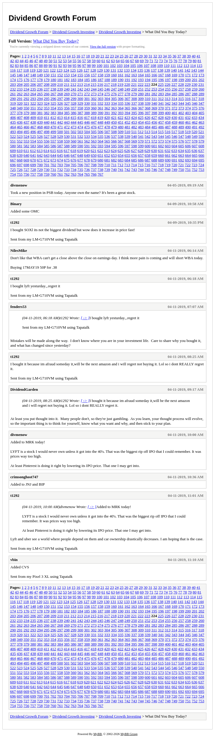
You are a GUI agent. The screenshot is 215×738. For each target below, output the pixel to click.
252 (148, 89)
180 (53, 79)
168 (168, 75)
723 (195, 165)
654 (121, 155)
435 (13, 122)
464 (13, 127)
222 (141, 84)
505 (94, 131)
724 (201, 165)
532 (80, 136)
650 (94, 155)
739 (107, 169)
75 (170, 61)
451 (121, 122)
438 (33, 122)
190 (121, 79)
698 (27, 165)
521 (201, 131)
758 (40, 174)
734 (74, 169)
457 (161, 122)
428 (161, 117)
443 (67, 122)
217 (107, 84)
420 (107, 117)
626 (127, 150)
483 (141, 127)
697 (20, 165)
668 (20, 160)
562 (87, 141)
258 (188, 89)
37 (179, 56)
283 (161, 94)
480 (121, 127)
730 (47, 169)
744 (141, 169)
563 (94, 141)
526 (40, 136)
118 (26, 70)
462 (195, 122)
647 (74, 155)
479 (114, 127)
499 (53, 131)
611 (26, 150)
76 (175, 61)
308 (134, 98)
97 (84, 65)
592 (94, 146)
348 (13, 108)
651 (101, 155)
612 (33, 150)
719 (168, 165)
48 (41, 61)
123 (59, 70)
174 (13, 79)
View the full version (103, 46)
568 (127, 141)
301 (87, 98)
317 (195, 98)
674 (60, 160)
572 (154, 141)
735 (80, 169)
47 (36, 61)
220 (127, 84)
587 (60, 146)
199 (181, 79)
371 (168, 108)
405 (201, 113)
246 (107, 89)
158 (101, 75)
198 (174, 79)
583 (33, 146)
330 (87, 103)
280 (141, 94)
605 (181, 146)
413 (60, 117)
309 (141, 98)
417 (87, 117)
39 (189, 56)
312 (161, 98)
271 (80, 94)
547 (181, 136)
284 (168, 94)
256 (174, 89)
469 (47, 127)
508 (114, 131)
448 (101, 122)
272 (87, 94)
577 (188, 141)
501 (67, 131)
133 (127, 70)
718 (161, 165)
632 (168, 150)
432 (188, 117)
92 (60, 65)
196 (161, 79)
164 (141, 75)
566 (114, 141)
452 (127, 122)
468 (40, 127)
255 (168, 89)
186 (94, 79)
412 (53, 117)
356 (67, 108)
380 (33, 113)
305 (114, 98)
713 (127, 165)
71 (151, 61)
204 (20, 84)
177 (33, 79)
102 (113, 65)
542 (148, 136)
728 (33, 169)
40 (193, 56)
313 (168, 98)
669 (27, 160)
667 (13, 160)
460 (181, 122)
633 (174, 150)
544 (161, 136)
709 (101, 165)
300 (80, 98)
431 (181, 117)
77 (180, 61)
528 (53, 136)
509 (121, 131)
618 (73, 150)
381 (40, 113)
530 (67, 136)
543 (154, 136)
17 (83, 56)
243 (87, 89)
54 (70, 61)
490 (188, 127)
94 (70, 65)
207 (40, 84)
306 (121, 98)
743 (134, 169)
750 (181, 169)
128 (93, 70)
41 (198, 56)
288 (195, 94)
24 (117, 56)
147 (27, 75)
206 (33, 84)
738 (101, 169)
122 (53, 70)
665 (195, 155)
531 (74, 136)
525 (33, 136)
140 (174, 70)
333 (107, 103)
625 (121, 150)
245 (101, 89)
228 (181, 84)
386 (74, 113)
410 (40, 117)
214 (87, 84)
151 (53, 75)
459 (174, 122)
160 (114, 75)
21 (102, 56)
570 (141, 141)
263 (27, 94)
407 (20, 117)
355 (60, 108)
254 (161, 89)
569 (134, 141)
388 (87, 113)
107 (147, 65)
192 (134, 79)
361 (101, 108)
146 (20, 75)
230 (195, 84)
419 (100, 117)
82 (12, 65)
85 (26, 65)
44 (22, 61)
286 (181, 94)
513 (148, 131)
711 (114, 165)
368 (148, 108)
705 (74, 165)
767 (101, 174)
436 (20, 122)
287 (188, 94)
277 (121, 94)
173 (201, 75)
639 (20, 155)
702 (53, 165)
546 (174, 136)
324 (47, 103)
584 (40, 146)
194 (148, 79)
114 (193, 65)
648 (80, 155)
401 (174, 113)
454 (141, 122)
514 (154, 131)
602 (161, 146)
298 (67, 98)
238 (53, 89)
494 (20, 131)
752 (195, 169)
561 (80, 141)
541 (141, 136)
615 (53, 150)
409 (33, 117)
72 (156, 61)
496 (33, 131)
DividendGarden (24, 389)
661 (168, 155)
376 (201, 108)
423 (127, 117)
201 (195, 79)
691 (174, 160)
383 (53, 113)
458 (168, 122)
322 (33, 103)
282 (154, 94)
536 (107, 136)
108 (153, 65)
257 (181, 89)
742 (127, 169)
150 (47, 75)
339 (148, 103)
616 (60, 150)
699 (33, 165)
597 (127, 146)
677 (80, 160)
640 (27, 155)
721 (181, 165)
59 (94, 61)
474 (80, 127)
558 (60, 141)
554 (33, 141)
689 (161, 160)
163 (134, 75)
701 (47, 165)
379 (27, 113)
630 (154, 150)
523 (20, 136)
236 (40, 89)
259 (195, 89)
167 (161, 75)
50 (50, 61)
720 (174, 165)
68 (137, 61)
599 (141, 146)
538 (121, 136)
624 (114, 150)
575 (174, 141)
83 (17, 65)
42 (12, 61)
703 (60, 165)
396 (141, 113)
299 (74, 98)
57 (84, 61)
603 (168, 146)
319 (13, 103)
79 (190, 61)
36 (174, 56)
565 (107, 141)
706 (80, 165)
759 (47, 174)
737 (94, 169)
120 (39, 70)
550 (201, 136)
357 (74, 108)
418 (94, 117)
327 (67, 103)
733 (67, 169)
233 (20, 89)
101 (106, 65)
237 (47, 89)
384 (60, 113)
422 (121, 117)
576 (181, 141)
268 (60, 94)
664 (188, 155)
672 (47, 160)
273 (94, 94)
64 (118, 61)
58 (89, 61)
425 (141, 117)
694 (195, 160)
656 (134, 155)
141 (181, 70)
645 (60, 155)
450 (114, 122)
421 (114, 117)
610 (20, 150)
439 (40, 122)
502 (74, 131)
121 (46, 70)
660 (161, 155)
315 (181, 98)
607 (195, 146)
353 (47, 108)
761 (60, 174)
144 (201, 70)
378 (20, 113)
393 (121, 113)
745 (148, 169)
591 (87, 146)
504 (87, 131)
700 (40, 165)
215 (94, 84)
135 (140, 70)
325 (53, 103)
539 (127, 136)
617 (67, 150)
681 (107, 160)
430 (174, 117)
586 (53, 146)
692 (181, 160)
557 (53, 141)
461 (188, 122)
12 (59, 56)
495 (27, 131)
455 (148, 122)
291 (20, 98)
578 (195, 141)
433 (195, 117)
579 (201, 141)
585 (47, 146)
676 (74, 160)
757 (33, 174)
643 (47, 155)
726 (20, 169)
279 (134, 94)
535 (101, 136)
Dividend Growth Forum (52, 18)
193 (141, 79)
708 (94, 165)
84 (22, 65)
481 (127, 127)
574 (168, 141)
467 (33, 127)
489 (181, 127)
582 (27, 146)
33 (160, 56)
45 (26, 61)
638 (13, 155)
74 (166, 61)
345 (188, 103)
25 (121, 56)
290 (13, 98)
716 (148, 165)
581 (20, 146)
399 (161, 113)
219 (121, 84)
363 (114, 108)
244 (94, 89)
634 (181, 150)
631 (161, 150)
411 (46, 117)
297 (60, 98)
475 (87, 127)
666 (201, 155)
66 (127, 61)
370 (161, 108)
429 (168, 117)
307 (127, 98)
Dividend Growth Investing (73, 32)
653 (114, 155)
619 (80, 150)
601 (154, 146)
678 (87, 160)
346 (195, 103)
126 (80, 70)
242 (80, 89)
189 (114, 79)
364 (121, 108)
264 (33, 94)
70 (146, 61)
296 (53, 98)
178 (40, 79)
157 (94, 75)
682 (114, 160)
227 (174, 84)
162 (127, 75)
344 (181, 103)
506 (101, 131)
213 (80, 84)
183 (74, 79)
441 (53, 122)
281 (148, 94)
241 (74, 89)
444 (74, 122)
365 (127, 108)
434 (201, 117)
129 (100, 70)
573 (161, 141)
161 (121, 75)
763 (74, 174)
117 (19, 70)
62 (108, 61)
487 (168, 127)
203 (13, 84)
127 (86, 70)
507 (107, 131)
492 (201, 127)
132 (120, 70)
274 (101, 94)
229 (188, 84)
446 (87, 122)
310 (148, 98)
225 (161, 84)
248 (121, 89)
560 (74, 141)
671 (40, 160)
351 (33, 108)
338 (141, 103)
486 (161, 127)
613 (40, 150)
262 (20, 94)
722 (188, 165)
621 (94, 150)
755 (20, 174)
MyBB (97, 734)
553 (27, 141)
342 (168, 103)
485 (154, 127)
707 (87, 165)
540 (134, 136)
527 (47, 136)
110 (166, 65)
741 (121, 169)
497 (40, 131)
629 (148, 150)
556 (47, 141)
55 (74, 61)
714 (134, 165)
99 (94, 65)
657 (141, 155)
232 (13, 89)
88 (41, 65)
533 (87, 136)
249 (127, 89)
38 (184, 56)
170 (181, 75)
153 (67, 75)
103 (120, 65)
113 (186, 65)
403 (188, 113)
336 (127, 103)
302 (94, 98)
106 (140, 65)
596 (121, 146)
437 (27, 122)
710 (107, 165)
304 (107, 98)
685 (134, 160)
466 (27, 127)
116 (13, 70)
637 (201, 150)
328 (74, 103)
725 (13, 169)
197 (168, 79)
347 (201, 103)
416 (80, 117)
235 (33, 89)
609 (13, 150)
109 (160, 65)
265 (40, 94)
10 (49, 56)
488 (174, 127)
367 (141, 108)
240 (67, 89)
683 (121, 160)
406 (13, 117)
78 (185, 61)
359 (87, 108)
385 (67, 113)
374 (188, 108)
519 (188, 131)
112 (179, 65)
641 (33, 155)
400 (168, 113)
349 (20, 108)
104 (127, 65)
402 (181, 113)
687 (148, 160)
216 (100, 84)
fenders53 (18, 306)
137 (154, 70)
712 (121, 165)
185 (87, 79)
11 (54, 56)
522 (13, 136)
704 (67, 165)
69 (142, 61)
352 (40, 108)
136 (147, 70)
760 (53, 174)
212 (73, 84)
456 (154, 122)
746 (154, 169)
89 (46, 65)
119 (32, 70)
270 (74, 94)
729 (40, 169)
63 (113, 61)
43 (17, 61)
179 (47, 79)
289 (201, 94)
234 (27, 89)
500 (60, 131)
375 (195, 108)
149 (40, 75)
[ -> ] (85, 318)
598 (134, 146)
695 (201, 160)
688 (154, 160)
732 (60, 169)
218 (114, 84)
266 (47, 94)
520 (195, 131)
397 (148, 113)
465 (20, 127)
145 (13, 75)
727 (27, 169)
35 (170, 56)
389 (94, 113)
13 (64, 56)
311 (154, 98)
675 (67, 160)
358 (80, 108)
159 (107, 75)
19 (93, 56)
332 (101, 103)
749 (174, 169)
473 (74, 127)
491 (195, 127)
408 (27, 117)
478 (107, 127)
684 (127, 160)
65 (123, 61)
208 (47, 84)
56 (79, 61)
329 (80, 103)
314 (174, 98)
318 (201, 98)
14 (69, 56)
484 (148, 127)
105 (133, 65)
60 (99, 61)
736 (87, 169)
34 (165, 56)
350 (27, 108)
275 (107, 94)
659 (154, 155)
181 (60, 79)
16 (78, 56)
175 (20, 79)
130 (107, 70)
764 (80, 174)
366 (134, 108)
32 (155, 56)
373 (181, 108)
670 (33, 160)
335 (121, 103)
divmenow (18, 185)
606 (188, 146)
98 (89, 65)
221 (134, 84)
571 (148, 141)
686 (141, 160)
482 (134, 127)
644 (53, 155)
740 (114, 169)
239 (60, 89)
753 (201, 169)
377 (13, 113)
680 (101, 160)
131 (113, 70)
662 (174, 155)
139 (167, 70)
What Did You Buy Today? (56, 41)
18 (88, 56)
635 (188, 150)
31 (150, 56)
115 (199, 65)
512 (141, 131)
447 (94, 122)
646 (67, 155)
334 (114, 103)
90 (50, 65)
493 (13, 131)
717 (154, 165)
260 (201, 89)
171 (188, 75)
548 (188, 136)
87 (36, 65)
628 (141, 150)
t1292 (14, 222)
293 (33, 98)
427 (154, 117)
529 (60, 136)
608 (201, 146)
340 (154, 103)
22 (107, 56)
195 (154, 79)
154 (74, 75)
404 (195, 113)
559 (67, 141)
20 (97, 56)
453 (134, 122)
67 (132, 61)
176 (27, 79)
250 (134, 89)
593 (101, 146)
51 (55, 61)
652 (107, 155)
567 (121, 141)
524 (27, 136)
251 (141, 89)
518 (181, 131)
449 (107, 122)
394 (127, 113)
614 (46, 150)
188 (107, 79)
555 (40, 141)
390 (101, 113)
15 (73, 56)
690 (168, 160)
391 (107, 113)
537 (114, 136)
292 (27, 98)
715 (141, 165)
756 (27, 174)
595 (114, 146)
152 (60, 75)
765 (87, 174)
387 (80, 113)
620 (87, 150)
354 (53, 108)
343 (174, 103)
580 (13, 146)
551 (13, 141)
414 (67, 117)
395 (134, 113)
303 (101, 98)
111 (173, 65)
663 (181, 155)
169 (174, 75)
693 (188, 160)
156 (87, 75)
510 (127, 131)
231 (201, 84)
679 (94, 160)
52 (60, 61)
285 (174, 94)
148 (33, 75)
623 (107, 150)
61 (103, 61)
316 (188, 98)
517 (174, 131)
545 (168, 136)
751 (188, 169)
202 (201, 79)
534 (94, 136)
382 (47, 113)
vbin (14, 559)
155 (80, 75)
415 (73, 117)
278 (127, 94)
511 (134, 131)
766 (94, 174)
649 (87, 155)
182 (67, 79)
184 (80, 79)
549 (195, 136)
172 (195, 75)
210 (60, 84)
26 (126, 56)
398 (154, 113)
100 (100, 65)
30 (146, 56)
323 (40, 103)
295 (47, 98)
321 (27, 103)
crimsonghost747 (24, 477)
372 (174, 108)
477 (101, 127)
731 (53, 169)
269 (67, 94)
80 (195, 61)
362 (107, 108)
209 (53, 84)
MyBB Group (128, 734)
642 (40, 155)
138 (161, 70)
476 (94, 127)
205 (27, 84)
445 (80, 122)
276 (114, 94)
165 (148, 75)
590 (80, 146)
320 (20, 103)
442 (60, 122)
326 (60, 103)
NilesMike (18, 250)
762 (67, 174)
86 (31, 65)
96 (79, 65)
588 (67, 146)
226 (168, 84)
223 (148, 84)
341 (161, 103)
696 (13, 165)
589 (74, 146)
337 (134, 103)
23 (112, 56)
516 (168, 131)
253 (154, 89)
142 (187, 70)
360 (94, 108)
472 (67, 127)
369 (154, 108)
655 (127, 155)
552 (20, 141)
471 (60, 127)
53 (65, 61)
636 (195, 150)
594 (107, 146)
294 (40, 98)
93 (65, 65)
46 (31, 61)
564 (101, 141)
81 (199, 61)
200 (188, 79)
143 (194, 70)
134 (134, 70)
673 (53, 160)
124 (66, 70)
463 (201, 122)
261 (13, 94)
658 (148, 155)
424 (134, 117)
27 (131, 56)
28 (136, 56)
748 (168, 169)
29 (141, 56)
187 (101, 79)
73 (161, 61)
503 (80, 131)
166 (154, 75)
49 (46, 61)
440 (47, 122)
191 (127, 79)
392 (114, 113)
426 (148, 117)
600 (148, 146)
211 (66, 84)
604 (174, 146)
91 (55, 65)
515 (161, 131)
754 (13, 174)
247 (114, 89)
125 (73, 70)
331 (94, 103)
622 (100, 150)
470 (53, 127)
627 (134, 150)
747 (161, 169)
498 (47, 131)
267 (53, 94)
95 (74, 65)
